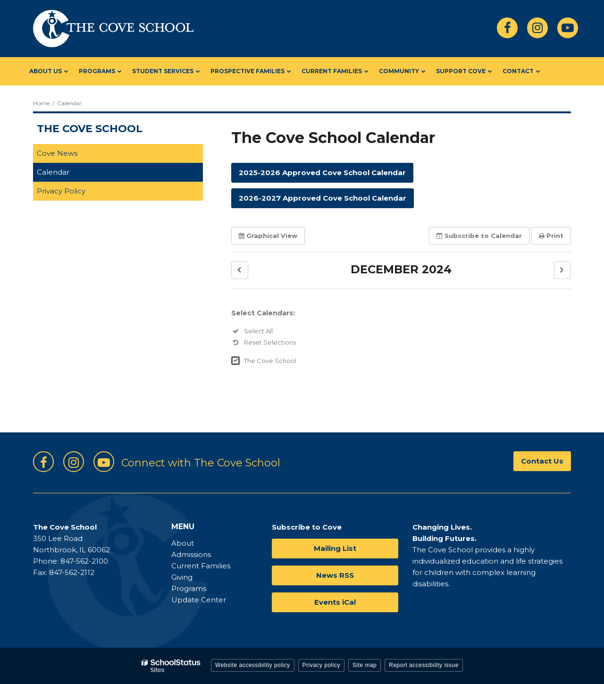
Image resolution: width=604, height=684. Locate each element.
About (182, 543)
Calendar (53, 172)
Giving (182, 577)
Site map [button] (364, 665)
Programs (188, 588)
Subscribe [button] (479, 235)
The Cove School (270, 360)
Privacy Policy (61, 190)
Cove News (57, 153)
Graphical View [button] (268, 235)
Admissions (191, 554)
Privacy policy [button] (321, 665)
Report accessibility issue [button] (424, 665)
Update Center (198, 599)
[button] (239, 270)
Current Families (200, 565)
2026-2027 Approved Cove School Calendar (322, 198)
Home (41, 103)
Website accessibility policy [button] (252, 665)
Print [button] (551, 235)
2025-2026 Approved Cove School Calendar (322, 172)
